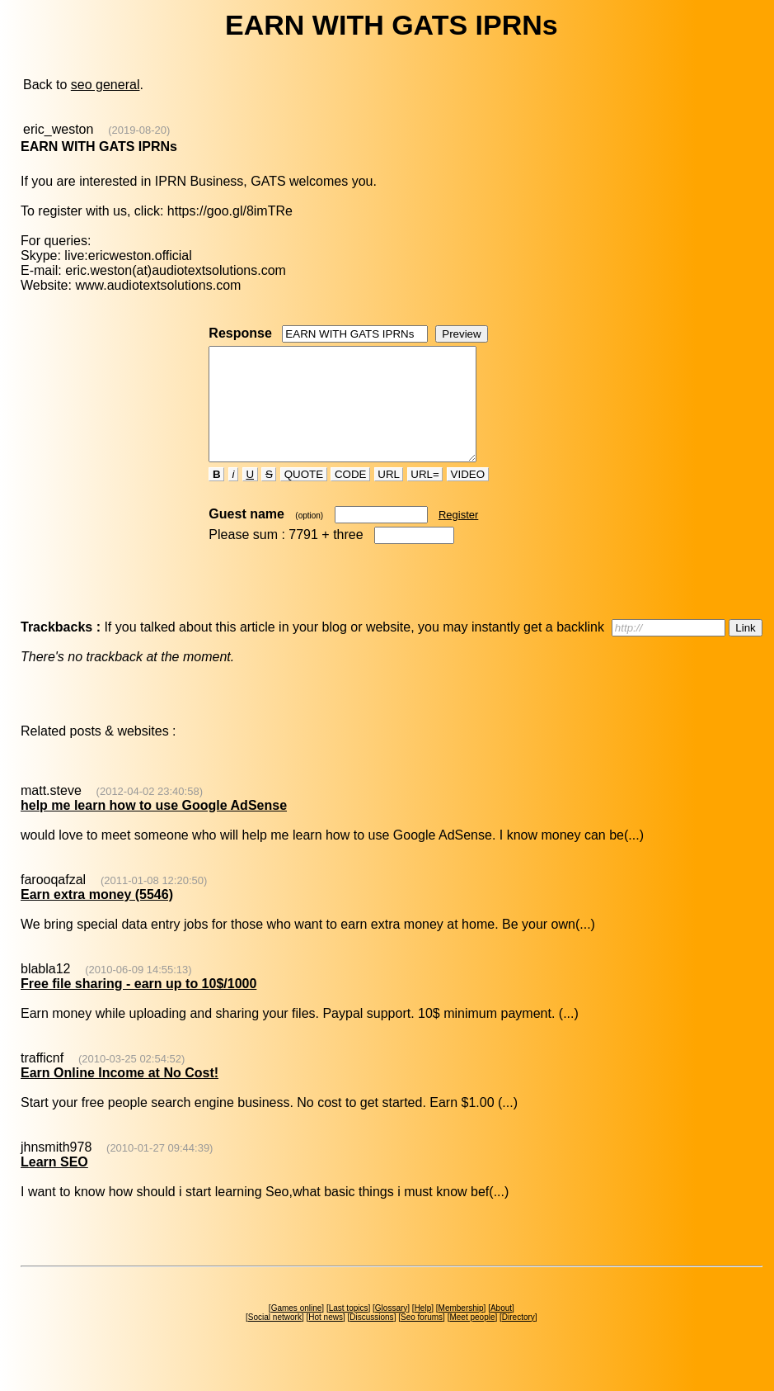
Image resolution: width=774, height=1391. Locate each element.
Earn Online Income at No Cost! (119, 1095)
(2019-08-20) (139, 130)
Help (423, 1330)
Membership (461, 1330)
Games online (296, 1330)
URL (389, 496)
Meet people (472, 1339)
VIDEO (468, 496)
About (501, 1330)
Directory (518, 1339)
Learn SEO (54, 1184)
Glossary (391, 1330)
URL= (425, 496)
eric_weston (58, 129)
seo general (105, 85)
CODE (350, 496)
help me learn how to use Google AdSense (154, 828)
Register (458, 537)
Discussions (371, 1339)
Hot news (325, 1339)
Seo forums (422, 1339)
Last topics (348, 1330)
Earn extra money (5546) (97, 917)
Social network (275, 1339)
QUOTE (303, 496)
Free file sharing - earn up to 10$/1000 (138, 1006)
